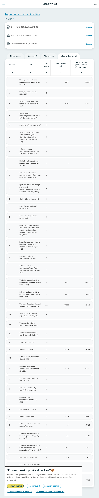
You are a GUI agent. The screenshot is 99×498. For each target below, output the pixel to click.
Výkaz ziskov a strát (69, 56)
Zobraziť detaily (51, 486)
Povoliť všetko (15, 486)
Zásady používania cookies (19, 492)
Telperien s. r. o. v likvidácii (22, 14)
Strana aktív (33, 56)
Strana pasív (49, 56)
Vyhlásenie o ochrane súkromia (50, 492)
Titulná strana (15, 56)
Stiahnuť (89, 27)
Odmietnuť (33, 486)
